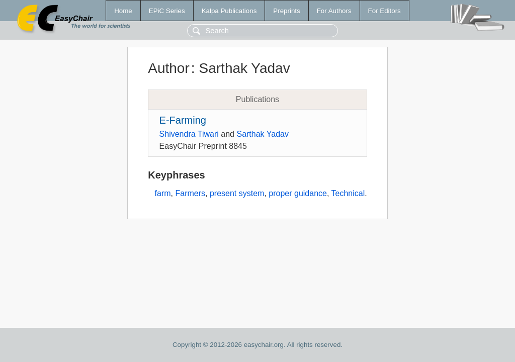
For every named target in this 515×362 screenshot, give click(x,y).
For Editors (384, 11)
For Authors (334, 11)
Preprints (286, 11)
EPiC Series (167, 11)
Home (123, 11)
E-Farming (182, 120)
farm (163, 193)
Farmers (190, 193)
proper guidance (298, 193)
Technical (348, 193)
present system (237, 193)
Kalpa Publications (229, 11)
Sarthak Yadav (262, 134)
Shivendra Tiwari (189, 134)
